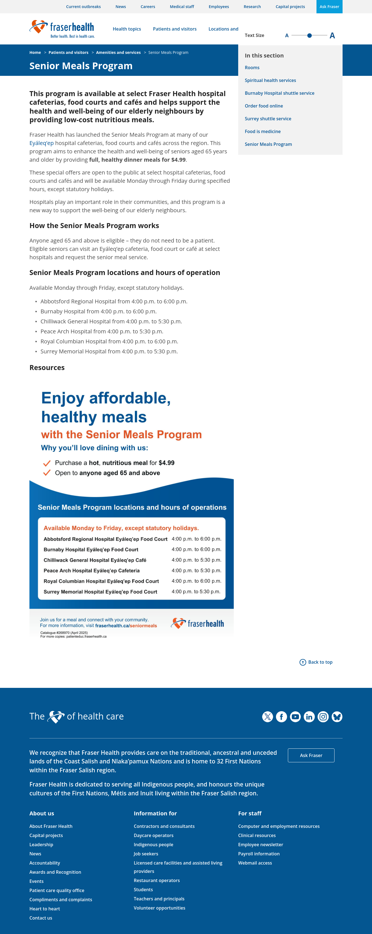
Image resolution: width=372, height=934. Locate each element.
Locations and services (232, 29)
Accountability (44, 863)
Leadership (41, 844)
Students (143, 889)
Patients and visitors (175, 29)
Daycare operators (154, 835)
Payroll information (259, 854)
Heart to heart (44, 909)
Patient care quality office (56, 890)
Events (36, 881)
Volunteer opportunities (159, 908)
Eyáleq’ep (41, 143)
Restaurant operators (157, 880)
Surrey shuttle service (268, 119)
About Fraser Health (50, 826)
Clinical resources (257, 835)
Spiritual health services (270, 80)
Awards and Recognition (55, 872)
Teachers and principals (159, 899)
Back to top (320, 662)
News (120, 6)
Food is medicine (263, 131)
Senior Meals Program (168, 52)
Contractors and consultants (164, 826)
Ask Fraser (329, 6)
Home (35, 52)
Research (252, 6)
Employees (219, 6)
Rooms (252, 67)
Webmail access (255, 863)
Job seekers (146, 854)
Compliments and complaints (60, 899)
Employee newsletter (260, 844)
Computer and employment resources (279, 826)
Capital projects (290, 6)
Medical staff (182, 6)
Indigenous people (153, 844)
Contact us (40, 918)
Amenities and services (118, 52)
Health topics (127, 29)
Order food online (264, 106)
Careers (148, 6)
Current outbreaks (83, 6)
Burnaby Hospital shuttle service (280, 93)
